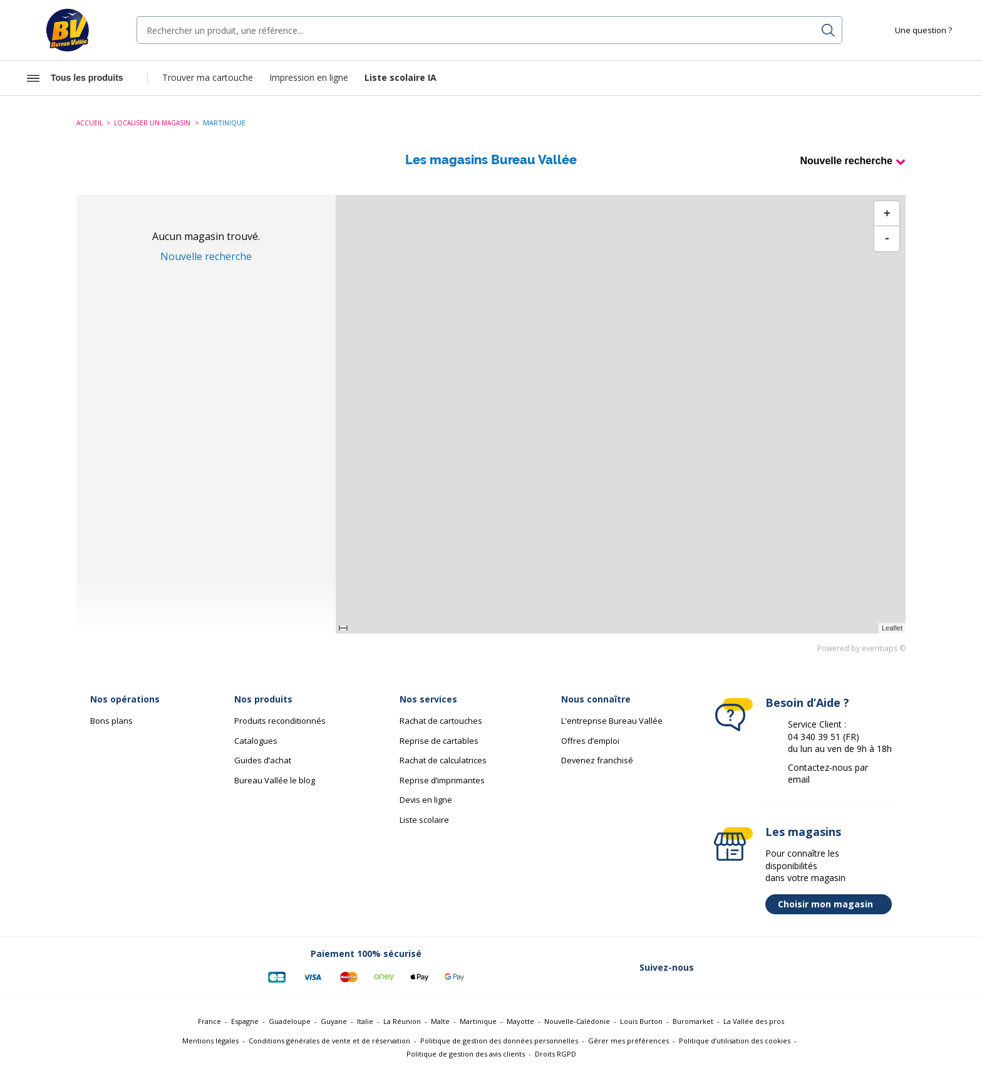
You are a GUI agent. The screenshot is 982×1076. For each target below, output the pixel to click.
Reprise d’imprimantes (442, 780)
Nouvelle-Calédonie (577, 1021)
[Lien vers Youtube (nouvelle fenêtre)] (843, 967)
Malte (440, 1021)
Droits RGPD (555, 1053)
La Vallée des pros (753, 1021)
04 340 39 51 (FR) (823, 737)
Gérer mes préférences (628, 1040)
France (209, 1021)
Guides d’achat (262, 760)
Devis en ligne (426, 799)
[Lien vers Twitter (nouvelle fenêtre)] (745, 967)
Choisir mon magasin (832, 904)
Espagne (245, 1021)
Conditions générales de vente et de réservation (329, 1040)
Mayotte (520, 1021)
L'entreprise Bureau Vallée (612, 720)
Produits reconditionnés (280, 720)
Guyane (334, 1021)
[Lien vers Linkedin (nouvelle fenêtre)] (778, 967)
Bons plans (111, 720)
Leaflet (892, 628)
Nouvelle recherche (846, 160)
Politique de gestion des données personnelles (499, 1040)
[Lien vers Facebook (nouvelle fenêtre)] (712, 967)
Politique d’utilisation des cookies (734, 1040)
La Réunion (402, 1021)
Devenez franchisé (597, 760)
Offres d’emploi (590, 740)
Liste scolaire (424, 819)
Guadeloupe (290, 1021)
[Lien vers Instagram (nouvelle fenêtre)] (810, 967)
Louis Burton (641, 1021)
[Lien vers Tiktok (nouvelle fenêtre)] (875, 967)
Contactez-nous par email (828, 773)
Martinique (478, 1021)
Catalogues (255, 740)
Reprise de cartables (439, 740)
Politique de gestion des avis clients (465, 1053)
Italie (365, 1021)
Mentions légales (210, 1040)
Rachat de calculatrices (443, 760)
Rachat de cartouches (441, 720)
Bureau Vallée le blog (274, 780)
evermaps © (884, 648)
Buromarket (693, 1021)
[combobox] (489, 30)
